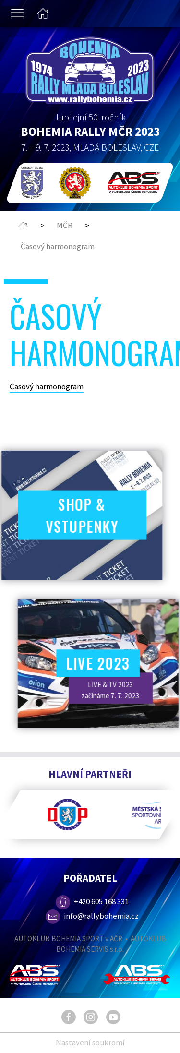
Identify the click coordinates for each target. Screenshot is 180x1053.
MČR (64, 225)
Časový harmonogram (58, 246)
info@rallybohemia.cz (92, 915)
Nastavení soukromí (90, 1042)
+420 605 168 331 (91, 901)
